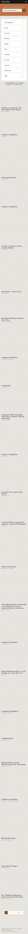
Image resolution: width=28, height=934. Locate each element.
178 (19, 912)
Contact (3, 931)
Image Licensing (10, 931)
